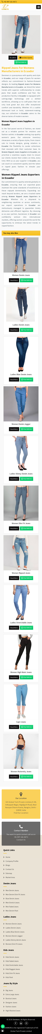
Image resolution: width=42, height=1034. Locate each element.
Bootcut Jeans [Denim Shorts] (11, 998)
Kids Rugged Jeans (13, 969)
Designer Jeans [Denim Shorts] (11, 1002)
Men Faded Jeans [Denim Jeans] (12, 907)
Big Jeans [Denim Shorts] (9, 990)
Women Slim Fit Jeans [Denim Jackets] (14, 944)
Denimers (16, 1019)
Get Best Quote (25, 58)
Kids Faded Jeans (12, 961)
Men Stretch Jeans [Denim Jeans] (12, 903)
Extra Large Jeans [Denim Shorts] (12, 994)
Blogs (8, 865)
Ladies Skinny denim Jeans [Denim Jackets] (16, 940)
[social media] (15, 1023)
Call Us (13, 58)
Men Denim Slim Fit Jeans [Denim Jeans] (15, 894)
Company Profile (12, 861)
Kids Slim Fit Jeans (13, 973)
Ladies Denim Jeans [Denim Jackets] (13, 928)
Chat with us (21, 62)
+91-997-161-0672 (9, 2)
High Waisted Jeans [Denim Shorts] (13, 1011)
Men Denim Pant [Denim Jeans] (12, 911)
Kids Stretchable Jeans (14, 965)
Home (8, 857)
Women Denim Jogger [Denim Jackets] (14, 936)
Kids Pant (9, 977)
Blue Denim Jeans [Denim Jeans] (12, 899)
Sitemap (9, 873)
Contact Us (21, 841)
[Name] (38, 7)
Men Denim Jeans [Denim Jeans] (12, 890)
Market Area (10, 877)
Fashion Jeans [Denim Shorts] (11, 1007)
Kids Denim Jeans (12, 957)
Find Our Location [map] (21, 811)
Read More (14, 280)
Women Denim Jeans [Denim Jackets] (14, 924)
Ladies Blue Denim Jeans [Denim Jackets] (15, 932)
